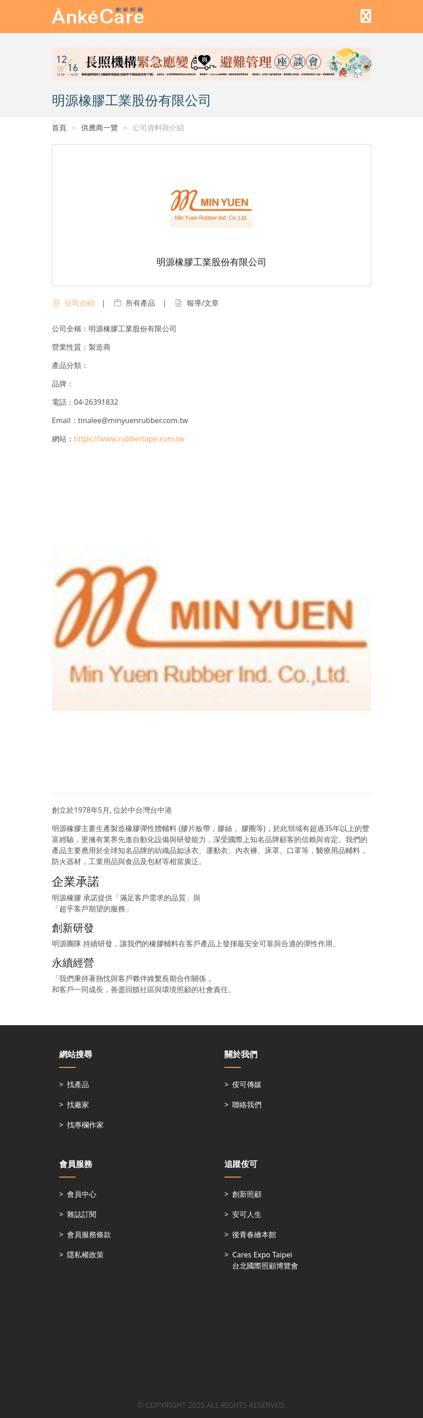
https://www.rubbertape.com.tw (129, 439)
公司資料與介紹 (158, 128)
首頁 (59, 128)
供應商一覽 (99, 128)
